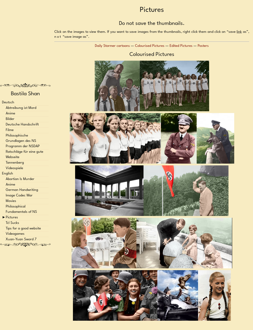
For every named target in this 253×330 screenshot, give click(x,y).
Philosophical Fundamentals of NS (21, 209)
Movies (11, 201)
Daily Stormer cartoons (112, 46)
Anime (10, 113)
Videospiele (14, 168)
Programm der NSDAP (23, 146)
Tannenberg (15, 162)
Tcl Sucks (12, 223)
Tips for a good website (23, 228)
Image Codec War (19, 195)
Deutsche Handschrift (22, 124)
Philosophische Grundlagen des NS (21, 138)
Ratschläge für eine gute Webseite (24, 154)
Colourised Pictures (149, 46)
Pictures (12, 217)
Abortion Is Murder (20, 179)
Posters (203, 46)
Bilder (10, 119)
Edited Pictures (181, 46)
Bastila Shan (25, 93)
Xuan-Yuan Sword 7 (21, 239)
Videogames (15, 234)
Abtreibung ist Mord (21, 108)
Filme (10, 130)
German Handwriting (22, 190)
